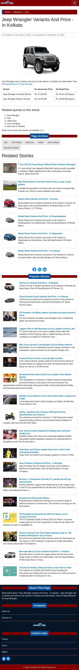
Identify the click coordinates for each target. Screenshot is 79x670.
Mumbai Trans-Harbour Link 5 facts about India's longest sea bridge (47, 397)
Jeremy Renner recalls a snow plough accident (41, 358)
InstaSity (33, 667)
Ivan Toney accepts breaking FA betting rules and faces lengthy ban (44, 432)
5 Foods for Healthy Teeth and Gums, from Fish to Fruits (45, 568)
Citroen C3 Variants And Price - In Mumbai (38, 283)
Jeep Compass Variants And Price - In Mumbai (40, 463)
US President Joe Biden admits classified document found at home (47, 314)
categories (17, 12)
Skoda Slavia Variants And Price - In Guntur (38, 199)
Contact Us (6, 618)
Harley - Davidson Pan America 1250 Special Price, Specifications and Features (42, 413)
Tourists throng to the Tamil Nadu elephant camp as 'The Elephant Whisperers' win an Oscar (45, 534)
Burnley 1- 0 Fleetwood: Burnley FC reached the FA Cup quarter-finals (45, 480)
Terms (4, 646)
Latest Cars (30, 142)
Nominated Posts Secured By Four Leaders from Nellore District (45, 375)
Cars (27, 12)
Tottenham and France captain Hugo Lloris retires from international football (44, 450)
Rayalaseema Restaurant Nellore (34, 498)
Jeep (5, 142)
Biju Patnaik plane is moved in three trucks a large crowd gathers (44, 183)
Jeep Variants (16, 142)
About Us (6, 611)
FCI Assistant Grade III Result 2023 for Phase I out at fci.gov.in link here (43, 515)
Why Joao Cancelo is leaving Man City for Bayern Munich (45, 345)
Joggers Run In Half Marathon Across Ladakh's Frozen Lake (47, 329)
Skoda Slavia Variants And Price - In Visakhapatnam (42, 216)
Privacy (5, 639)
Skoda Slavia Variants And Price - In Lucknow (39, 251)
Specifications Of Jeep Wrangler (19, 84)
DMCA (5, 652)
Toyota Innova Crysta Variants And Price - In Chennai (43, 296)
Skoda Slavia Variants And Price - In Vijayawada (40, 233)
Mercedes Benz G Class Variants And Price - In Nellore (44, 551)
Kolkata (40, 142)
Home (7, 12)
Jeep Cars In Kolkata (11, 148)
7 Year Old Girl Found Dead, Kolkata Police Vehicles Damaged (46, 164)
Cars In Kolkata (53, 142)
